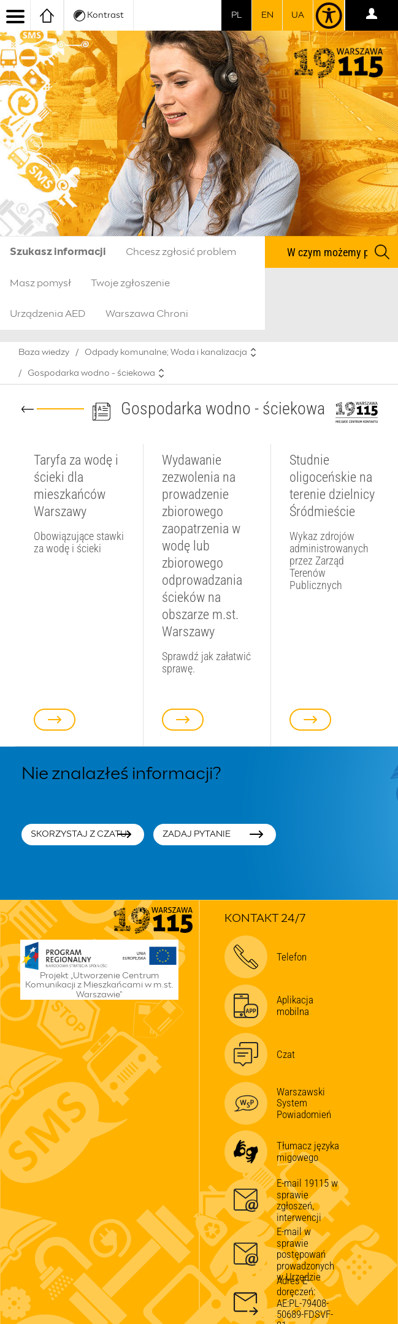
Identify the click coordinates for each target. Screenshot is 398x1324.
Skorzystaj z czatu (79, 834)
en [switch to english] (267, 15)
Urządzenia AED (48, 314)
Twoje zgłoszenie (130, 283)
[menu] (15, 15)
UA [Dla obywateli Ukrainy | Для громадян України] (297, 15)
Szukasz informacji (58, 252)
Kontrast (99, 15)
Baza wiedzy (43, 352)
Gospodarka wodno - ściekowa (91, 373)
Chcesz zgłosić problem (181, 252)
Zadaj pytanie (197, 834)
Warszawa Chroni (146, 314)
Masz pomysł (40, 283)
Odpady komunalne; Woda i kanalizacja (166, 352)
